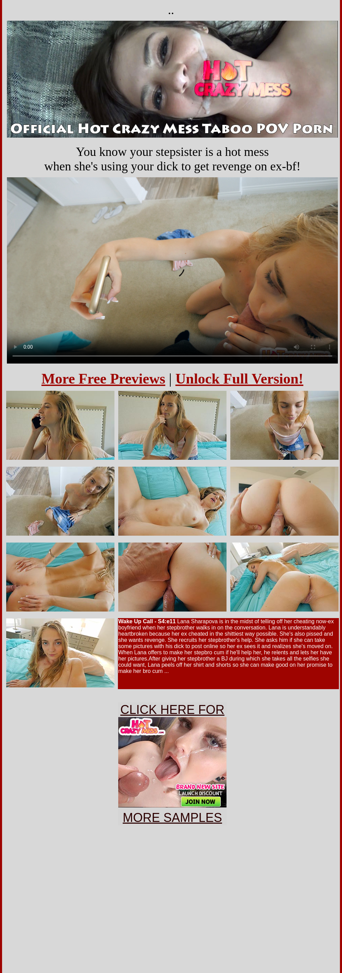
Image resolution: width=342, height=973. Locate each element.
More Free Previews (103, 379)
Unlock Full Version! (239, 379)
